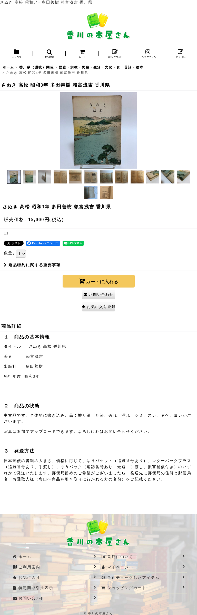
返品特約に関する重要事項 (32, 265)
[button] (49, 54)
